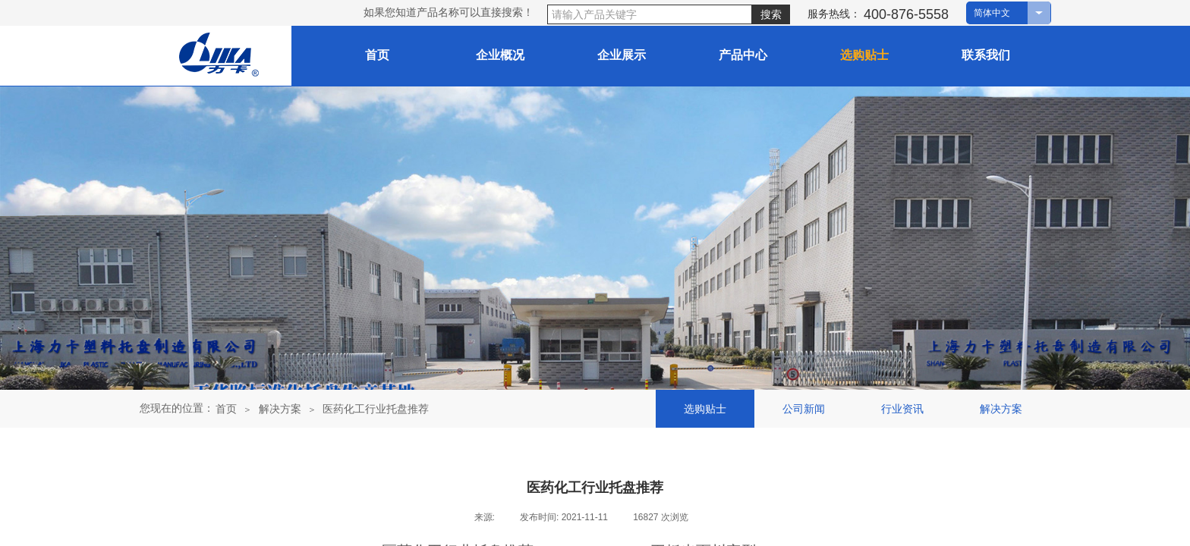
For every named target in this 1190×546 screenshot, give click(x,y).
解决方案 (280, 409)
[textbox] (649, 14)
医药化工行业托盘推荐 (376, 409)
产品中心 (743, 55)
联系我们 (986, 55)
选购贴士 (864, 55)
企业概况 (500, 55)
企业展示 (621, 55)
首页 (226, 409)
